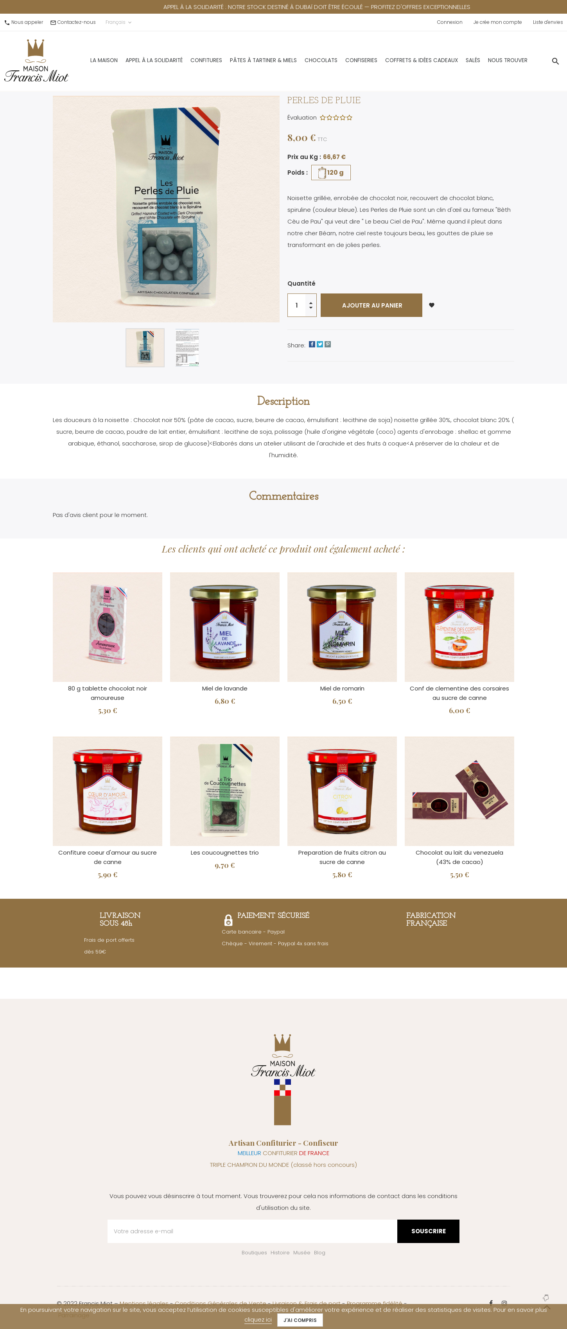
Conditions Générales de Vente (220, 1303)
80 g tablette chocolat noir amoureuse (107, 693)
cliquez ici (258, 1319)
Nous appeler (27, 22)
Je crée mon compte (498, 22)
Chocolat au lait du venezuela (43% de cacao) (459, 857)
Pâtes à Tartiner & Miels (243, 59)
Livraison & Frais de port (307, 1303)
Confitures (186, 59)
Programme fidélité (374, 1303)
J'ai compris (300, 1320)
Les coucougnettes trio (225, 852)
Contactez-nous (76, 22)
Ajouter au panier (371, 305)
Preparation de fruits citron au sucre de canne (342, 857)
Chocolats (300, 59)
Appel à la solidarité (133, 59)
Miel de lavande (225, 688)
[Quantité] (296, 305)
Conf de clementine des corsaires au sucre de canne (459, 693)
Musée (301, 1252)
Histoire (280, 1252)
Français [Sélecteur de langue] (119, 22)
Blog (319, 1252)
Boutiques (254, 1252)
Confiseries (341, 59)
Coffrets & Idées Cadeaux (401, 59)
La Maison (83, 59)
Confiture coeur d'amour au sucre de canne (107, 857)
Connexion (450, 22)
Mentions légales (144, 1303)
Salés (452, 59)
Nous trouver (487, 59)
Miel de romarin (342, 688)
